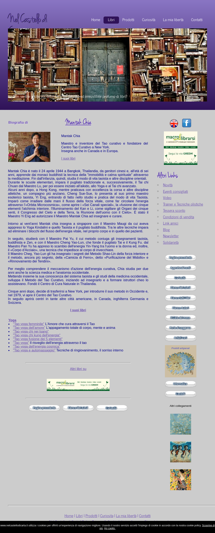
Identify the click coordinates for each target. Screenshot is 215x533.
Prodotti (128, 20)
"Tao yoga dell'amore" (29, 327)
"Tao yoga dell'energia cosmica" (36, 346)
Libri (111, 20)
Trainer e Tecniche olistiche (183, 204)
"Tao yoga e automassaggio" (34, 350)
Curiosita (106, 516)
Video (167, 198)
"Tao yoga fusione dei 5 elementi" (37, 339)
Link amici (170, 223)
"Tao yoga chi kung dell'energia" (36, 335)
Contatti (197, 20)
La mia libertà (173, 20)
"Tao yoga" (21, 343)
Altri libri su (78, 369)
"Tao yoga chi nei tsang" (31, 331)
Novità (167, 185)
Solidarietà (171, 242)
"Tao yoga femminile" (28, 324)
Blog (166, 229)
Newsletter (171, 236)
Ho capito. (109, 528)
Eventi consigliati (175, 191)
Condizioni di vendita (178, 217)
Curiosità (148, 20)
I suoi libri (68, 158)
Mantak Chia (78, 122)
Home (95, 20)
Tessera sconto (174, 210)
